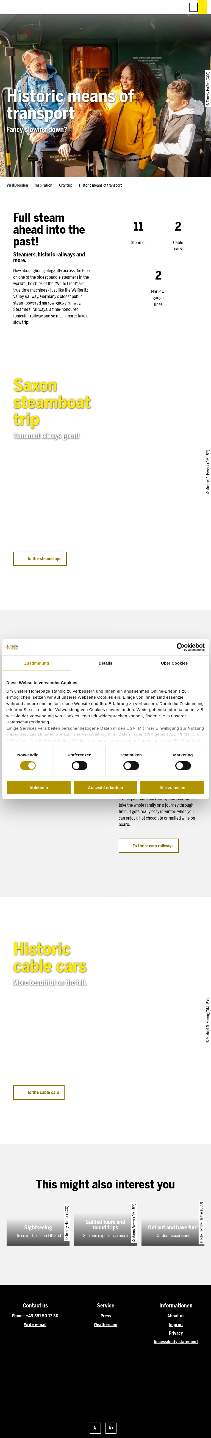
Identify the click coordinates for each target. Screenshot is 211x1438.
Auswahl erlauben (105, 787)
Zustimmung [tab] (36, 663)
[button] (156, 7)
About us (175, 1315)
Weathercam (105, 1324)
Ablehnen (38, 787)
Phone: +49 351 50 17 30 (35, 1315)
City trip (65, 185)
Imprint (176, 1324)
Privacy (176, 1333)
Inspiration (43, 185)
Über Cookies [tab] (174, 663)
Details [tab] (105, 663)
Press (106, 1315)
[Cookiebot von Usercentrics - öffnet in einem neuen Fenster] (181, 647)
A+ (111, 1428)
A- (95, 1428)
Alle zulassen (172, 787)
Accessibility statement (176, 1341)
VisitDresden (17, 185)
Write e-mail (35, 1324)
